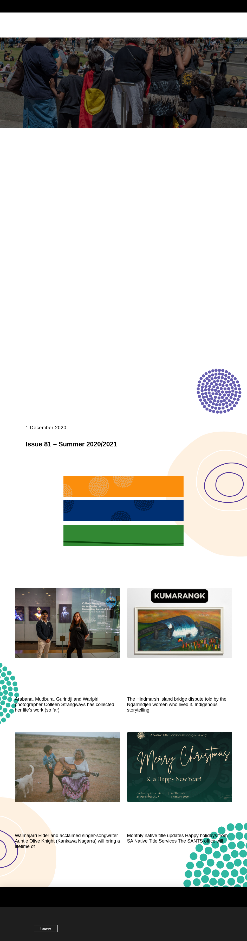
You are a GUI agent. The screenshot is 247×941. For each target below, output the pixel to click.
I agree (46, 928)
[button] (123, 6)
